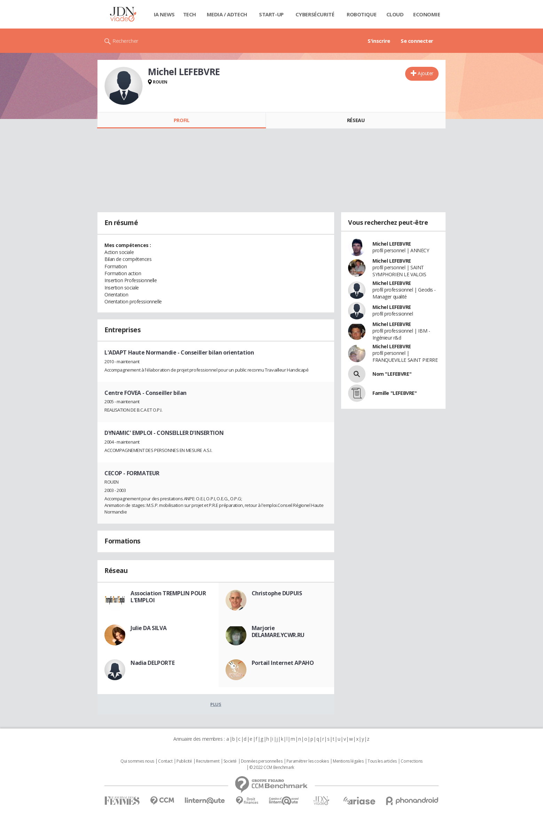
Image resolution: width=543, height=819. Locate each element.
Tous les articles (382, 761)
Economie (426, 14)
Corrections (411, 761)
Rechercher (125, 40)
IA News (164, 14)
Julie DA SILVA (148, 628)
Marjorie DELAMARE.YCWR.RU (278, 631)
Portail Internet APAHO (283, 663)
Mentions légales (348, 761)
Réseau (355, 120)
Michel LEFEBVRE (391, 243)
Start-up (271, 14)
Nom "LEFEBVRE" (391, 374)
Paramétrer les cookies (307, 761)
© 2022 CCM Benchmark (271, 767)
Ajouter (425, 73)
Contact (165, 761)
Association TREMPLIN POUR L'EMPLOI (168, 596)
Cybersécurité (315, 14)
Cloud (395, 14)
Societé (230, 761)
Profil (181, 120)
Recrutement (207, 761)
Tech (189, 14)
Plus (215, 704)
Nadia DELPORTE (152, 663)
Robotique (361, 14)
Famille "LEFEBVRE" (394, 393)
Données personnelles (262, 761)
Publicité (184, 761)
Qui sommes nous (137, 761)
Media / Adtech (227, 14)
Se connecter (417, 40)
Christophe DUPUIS (277, 593)
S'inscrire (379, 40)
